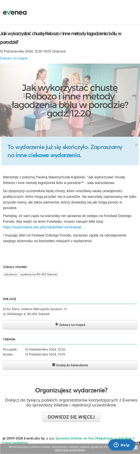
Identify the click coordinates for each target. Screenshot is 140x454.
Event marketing (15, 442)
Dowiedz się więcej (71, 417)
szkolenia (10, 274)
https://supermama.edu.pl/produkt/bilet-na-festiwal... (43, 227)
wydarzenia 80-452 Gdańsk (38, 274)
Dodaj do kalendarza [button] (70, 365)
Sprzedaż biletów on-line (74, 438)
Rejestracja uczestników (114, 438)
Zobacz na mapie (14, 58)
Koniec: (8, 354)
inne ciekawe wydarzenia (48, 155)
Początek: (10, 349)
